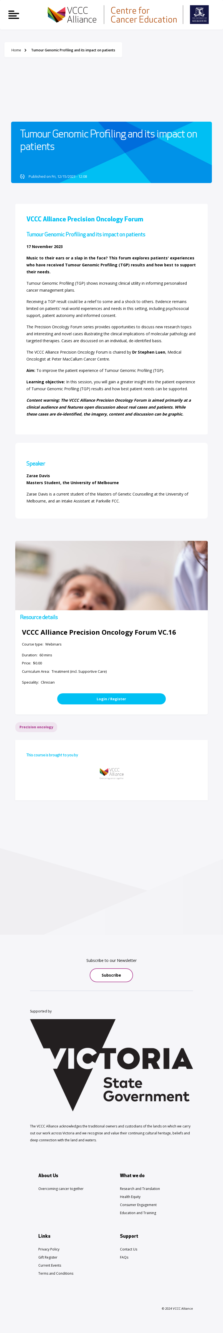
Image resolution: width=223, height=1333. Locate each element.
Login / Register (111, 698)
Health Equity (130, 1196)
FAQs (124, 1257)
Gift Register (47, 1257)
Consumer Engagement (138, 1204)
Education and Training (138, 1213)
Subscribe (111, 975)
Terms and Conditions (55, 1273)
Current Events (49, 1265)
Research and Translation (140, 1188)
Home (16, 50)
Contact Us (128, 1249)
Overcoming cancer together (61, 1188)
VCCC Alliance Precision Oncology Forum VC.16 (99, 632)
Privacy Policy (48, 1249)
